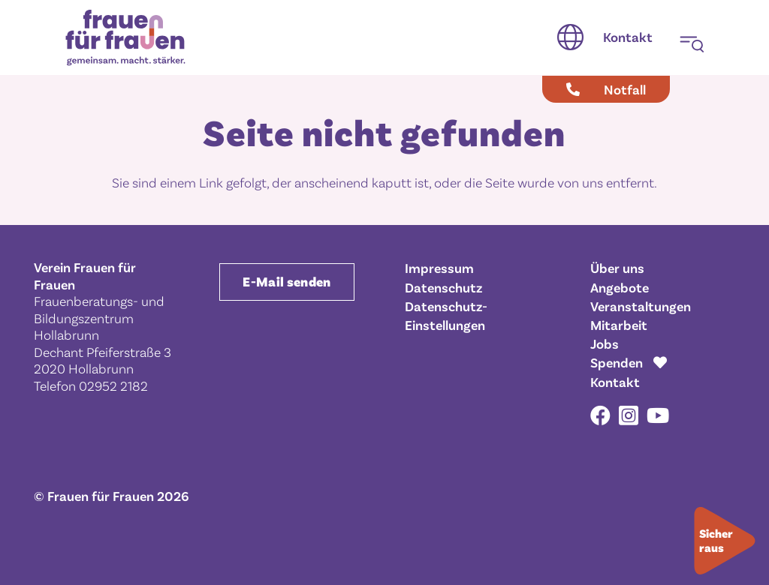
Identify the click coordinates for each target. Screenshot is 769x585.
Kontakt (615, 382)
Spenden (616, 362)
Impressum (439, 268)
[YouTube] (658, 415)
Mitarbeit (618, 324)
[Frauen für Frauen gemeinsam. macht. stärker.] (125, 38)
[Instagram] (628, 416)
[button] (570, 37)
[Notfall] (606, 89)
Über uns (617, 268)
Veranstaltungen (640, 306)
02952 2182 (113, 385)
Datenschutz (443, 287)
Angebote (619, 287)
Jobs (604, 343)
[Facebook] (600, 415)
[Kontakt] (628, 37)
